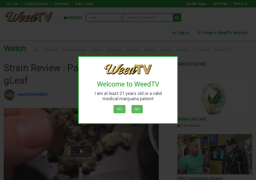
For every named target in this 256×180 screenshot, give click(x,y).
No (137, 109)
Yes (119, 109)
